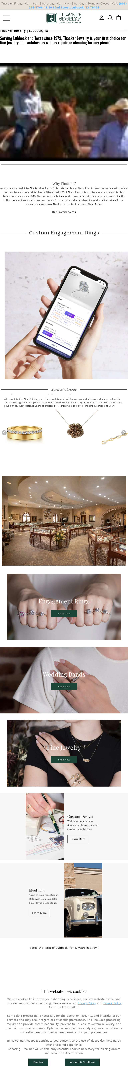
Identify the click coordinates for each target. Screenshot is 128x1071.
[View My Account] (101, 18)
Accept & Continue (82, 1062)
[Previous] (4, 432)
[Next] (123, 432)
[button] (110, 18)
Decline (38, 1062)
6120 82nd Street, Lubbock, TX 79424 (72, 7)
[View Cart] (118, 18)
